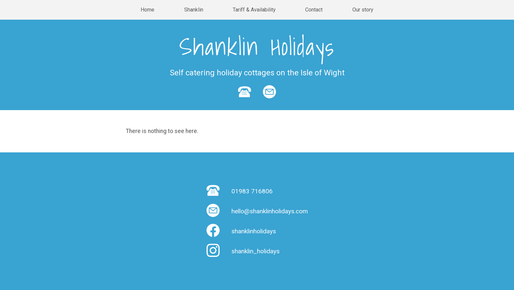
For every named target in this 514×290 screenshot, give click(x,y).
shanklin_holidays (255, 251)
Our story (362, 10)
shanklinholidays (253, 231)
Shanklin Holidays (257, 47)
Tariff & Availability (254, 10)
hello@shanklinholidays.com (269, 211)
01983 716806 (252, 191)
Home (147, 10)
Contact (314, 10)
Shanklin (193, 10)
